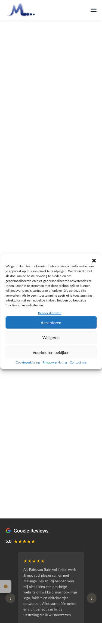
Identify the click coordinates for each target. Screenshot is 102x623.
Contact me (78, 362)
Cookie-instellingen (5, 586)
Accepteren (51, 322)
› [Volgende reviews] (91, 598)
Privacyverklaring (54, 362)
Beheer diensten (49, 313)
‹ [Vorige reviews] (10, 598)
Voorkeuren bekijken (51, 352)
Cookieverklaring (28, 362)
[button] (94, 260)
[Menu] (94, 10)
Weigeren (51, 337)
